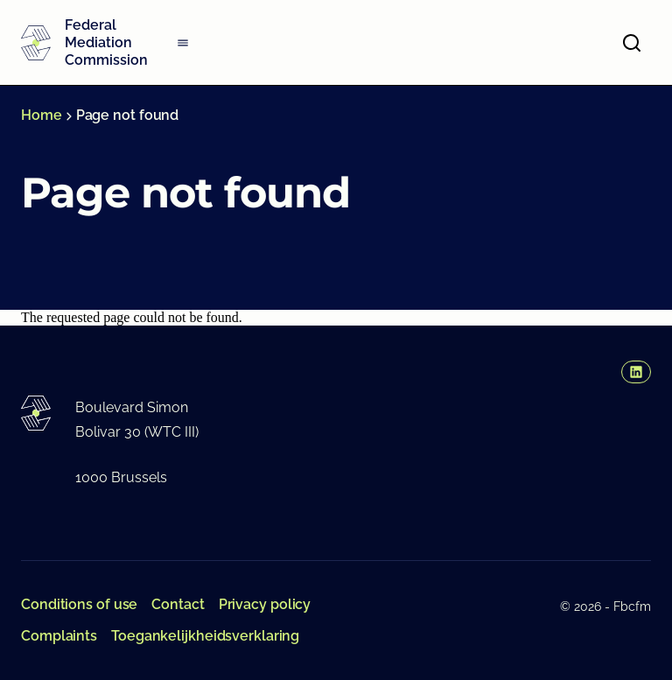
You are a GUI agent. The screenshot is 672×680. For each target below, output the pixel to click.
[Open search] (631, 43)
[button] (636, 372)
